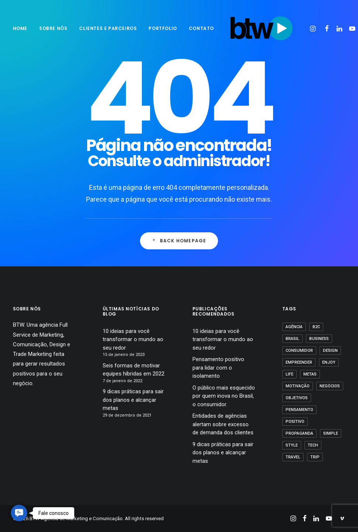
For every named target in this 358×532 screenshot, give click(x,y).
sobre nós (53, 28)
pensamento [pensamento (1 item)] (299, 409)
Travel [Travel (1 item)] (293, 457)
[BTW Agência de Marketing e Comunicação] (261, 28)
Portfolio (163, 28)
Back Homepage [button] (179, 241)
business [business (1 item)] (319, 338)
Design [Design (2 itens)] (330, 350)
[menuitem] (23, 28)
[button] (314, 28)
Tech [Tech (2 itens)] (313, 445)
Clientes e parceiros (108, 28)
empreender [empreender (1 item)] (299, 362)
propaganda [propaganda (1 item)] (299, 433)
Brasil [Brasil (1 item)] (292, 338)
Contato (201, 28)
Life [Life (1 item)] (289, 374)
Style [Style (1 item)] (292, 445)
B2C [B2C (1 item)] (316, 326)
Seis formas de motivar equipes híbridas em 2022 (133, 369)
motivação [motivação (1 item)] (298, 386)
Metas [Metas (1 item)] (310, 374)
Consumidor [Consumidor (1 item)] (299, 350)
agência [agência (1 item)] (294, 326)
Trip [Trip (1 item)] (315, 457)
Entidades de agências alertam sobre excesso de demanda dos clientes (222, 424)
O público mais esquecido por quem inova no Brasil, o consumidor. (223, 396)
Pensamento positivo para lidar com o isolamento (218, 367)
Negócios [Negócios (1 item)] (330, 386)
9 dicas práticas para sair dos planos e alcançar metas (133, 399)
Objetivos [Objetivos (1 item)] (297, 397)
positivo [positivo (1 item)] (295, 421)
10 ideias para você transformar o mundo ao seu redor (133, 339)
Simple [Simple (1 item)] (330, 433)
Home (20, 28)
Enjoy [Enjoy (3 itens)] (328, 362)
